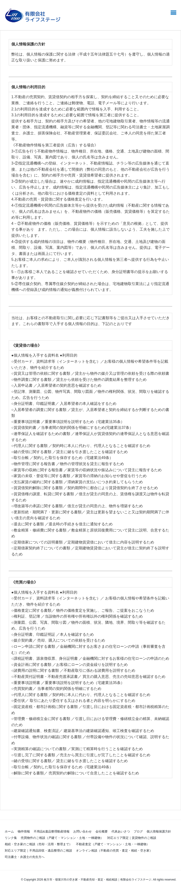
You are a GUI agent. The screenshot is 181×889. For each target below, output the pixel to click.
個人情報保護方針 (159, 831)
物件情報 (24, 831)
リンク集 (11, 838)
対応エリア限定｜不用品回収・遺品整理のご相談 (38, 850)
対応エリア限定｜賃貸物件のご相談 (133, 838)
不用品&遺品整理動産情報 (52, 831)
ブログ (138, 831)
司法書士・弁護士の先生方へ (25, 857)
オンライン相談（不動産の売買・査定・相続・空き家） (114, 850)
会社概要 (101, 831)
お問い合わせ (82, 831)
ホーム (9, 831)
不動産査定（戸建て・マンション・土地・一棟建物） (112, 844)
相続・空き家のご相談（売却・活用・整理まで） (38, 844)
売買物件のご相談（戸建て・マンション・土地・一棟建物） (62, 838)
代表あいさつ (120, 831)
